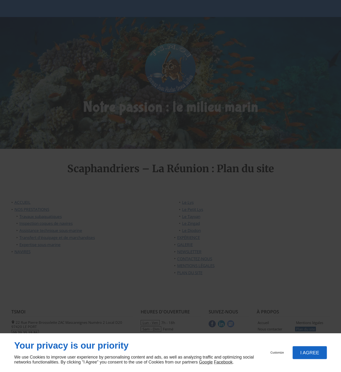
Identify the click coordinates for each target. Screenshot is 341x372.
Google (206, 362)
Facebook (223, 362)
